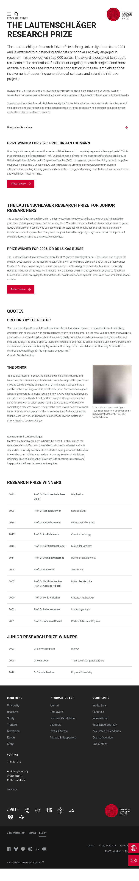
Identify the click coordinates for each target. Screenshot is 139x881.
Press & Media (59, 743)
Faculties (98, 724)
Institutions (100, 718)
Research (13, 724)
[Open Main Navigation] (11, 14)
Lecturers (55, 737)
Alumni (54, 718)
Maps (10, 756)
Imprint (90, 858)
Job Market (100, 756)
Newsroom (14, 743)
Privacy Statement (107, 858)
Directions (12, 802)
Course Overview (103, 750)
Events (11, 750)
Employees (56, 724)
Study (10, 730)
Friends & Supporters (63, 750)
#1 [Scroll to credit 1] (43, 874)
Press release (18, 196)
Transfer (12, 737)
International (100, 730)
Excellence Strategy (105, 737)
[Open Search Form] (18, 14)
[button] (26, 710)
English (42, 845)
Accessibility (126, 858)
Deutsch (33, 845)
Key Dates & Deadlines (107, 743)
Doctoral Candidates (62, 730)
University (13, 718)
